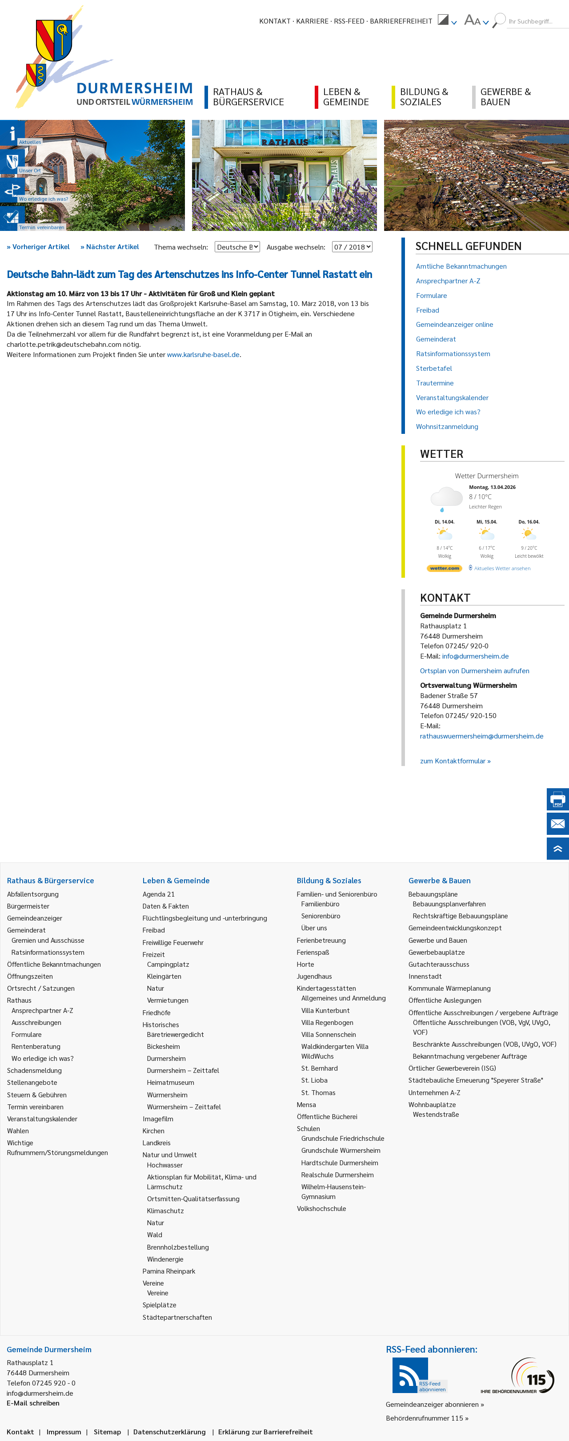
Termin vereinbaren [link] (35, 1106)
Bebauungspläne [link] (433, 893)
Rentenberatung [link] (36, 1046)
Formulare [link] (27, 1034)
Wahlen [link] (18, 1130)
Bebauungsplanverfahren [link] (449, 903)
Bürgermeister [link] (28, 905)
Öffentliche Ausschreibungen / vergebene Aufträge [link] (483, 1012)
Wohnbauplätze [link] (432, 1104)
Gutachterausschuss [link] (439, 964)
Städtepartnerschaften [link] (177, 1317)
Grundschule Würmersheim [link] (341, 1150)
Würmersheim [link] (167, 1094)
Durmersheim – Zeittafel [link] (183, 1070)
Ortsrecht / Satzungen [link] (41, 987)
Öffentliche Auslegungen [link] (445, 999)
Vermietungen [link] (167, 999)
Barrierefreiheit (401, 20)
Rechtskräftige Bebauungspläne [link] (460, 915)
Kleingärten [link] (164, 976)
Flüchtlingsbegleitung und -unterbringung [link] (205, 917)
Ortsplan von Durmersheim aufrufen (474, 670)
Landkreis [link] (157, 1142)
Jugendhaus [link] (314, 976)
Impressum (64, 1431)
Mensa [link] (306, 1104)
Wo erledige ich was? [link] (43, 1058)
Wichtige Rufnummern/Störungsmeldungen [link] (57, 1147)
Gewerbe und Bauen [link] (438, 940)
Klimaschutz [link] (165, 1210)
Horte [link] (305, 964)
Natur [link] (155, 987)
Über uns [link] (314, 927)
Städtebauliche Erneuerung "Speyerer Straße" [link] (476, 1079)
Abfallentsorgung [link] (33, 893)
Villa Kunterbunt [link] (325, 1010)
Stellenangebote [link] (32, 1082)
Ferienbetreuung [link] (321, 940)
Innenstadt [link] (425, 976)
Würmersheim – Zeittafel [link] (184, 1106)
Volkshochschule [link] (321, 1208)
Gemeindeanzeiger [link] (34, 917)
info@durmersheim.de (475, 655)
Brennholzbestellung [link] (178, 1246)
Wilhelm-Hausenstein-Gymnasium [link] (333, 1191)
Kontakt (275, 20)
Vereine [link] (157, 1292)
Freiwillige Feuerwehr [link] (173, 942)
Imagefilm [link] (158, 1118)
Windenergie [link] (165, 1258)
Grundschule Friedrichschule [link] (343, 1138)
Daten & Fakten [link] (166, 905)
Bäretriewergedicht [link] (175, 1034)
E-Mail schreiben (33, 1402)
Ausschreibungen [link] (36, 1022)
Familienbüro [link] (320, 903)
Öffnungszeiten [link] (30, 976)
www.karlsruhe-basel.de (203, 354)
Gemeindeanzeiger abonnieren (432, 1404)
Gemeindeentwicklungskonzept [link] (455, 927)
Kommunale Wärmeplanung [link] (450, 987)
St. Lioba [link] (314, 1079)
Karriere (312, 20)
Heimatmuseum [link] (170, 1082)
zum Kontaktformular (452, 760)
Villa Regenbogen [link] (327, 1022)
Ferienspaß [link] (313, 952)
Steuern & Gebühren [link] (37, 1094)
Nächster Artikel (109, 246)
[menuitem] (447, 21)
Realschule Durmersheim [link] (337, 1174)
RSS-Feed (349, 20)
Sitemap (107, 1431)
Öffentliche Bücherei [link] (327, 1116)
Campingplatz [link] (168, 964)
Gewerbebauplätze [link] (437, 952)
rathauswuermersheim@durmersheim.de (482, 735)
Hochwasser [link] (165, 1164)
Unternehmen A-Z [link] (435, 1092)
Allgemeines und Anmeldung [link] (343, 997)
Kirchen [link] (153, 1130)
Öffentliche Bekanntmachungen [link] (54, 964)
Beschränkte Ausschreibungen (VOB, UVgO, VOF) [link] (485, 1043)
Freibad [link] (154, 929)
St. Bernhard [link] (319, 1067)
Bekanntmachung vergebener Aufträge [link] (470, 1055)
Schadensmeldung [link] (34, 1070)
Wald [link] (154, 1234)
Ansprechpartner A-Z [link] (42, 1010)
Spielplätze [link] (159, 1304)
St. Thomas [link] (318, 1092)
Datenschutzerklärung (169, 1431)
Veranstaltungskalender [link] (42, 1118)
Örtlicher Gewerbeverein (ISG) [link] (452, 1067)
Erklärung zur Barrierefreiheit (265, 1431)
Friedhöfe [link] (157, 1012)
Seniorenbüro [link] (321, 915)
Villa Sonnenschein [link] (328, 1034)
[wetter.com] (444, 570)
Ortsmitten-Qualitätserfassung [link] (193, 1198)
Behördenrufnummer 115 (424, 1417)
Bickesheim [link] (163, 1046)
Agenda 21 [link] (159, 893)
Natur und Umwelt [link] (170, 1154)
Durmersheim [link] (166, 1058)
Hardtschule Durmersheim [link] (339, 1162)
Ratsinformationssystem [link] (48, 952)
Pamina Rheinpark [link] (169, 1270)
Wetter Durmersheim (487, 475)
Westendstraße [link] (436, 1114)
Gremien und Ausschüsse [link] (48, 940)
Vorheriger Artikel (38, 246)
